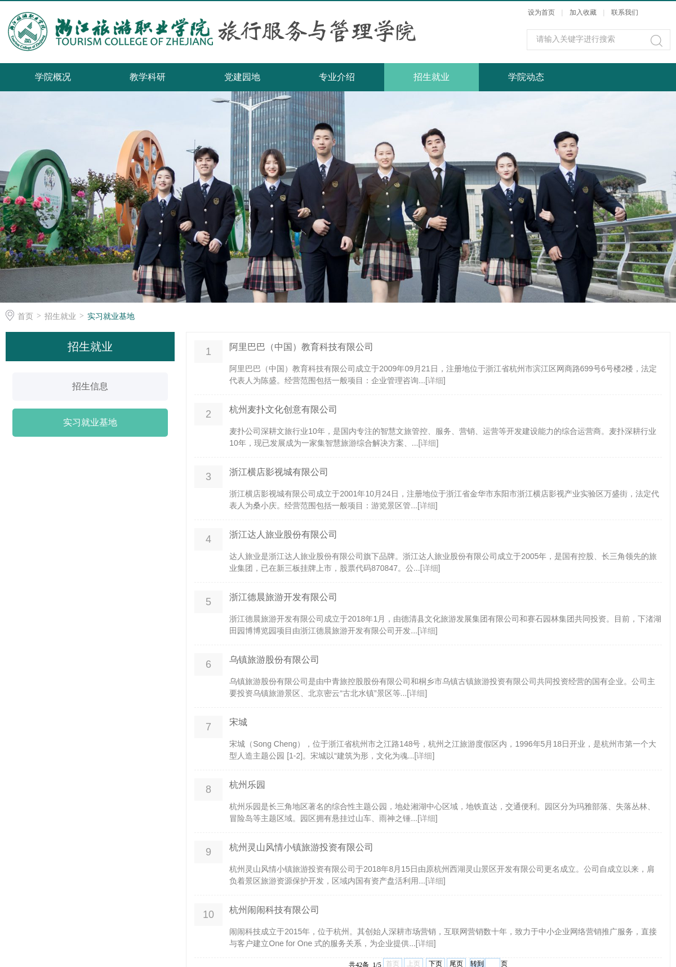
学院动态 (526, 77)
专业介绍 (337, 77)
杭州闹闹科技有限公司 (274, 910)
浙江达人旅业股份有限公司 (283, 534)
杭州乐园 (247, 784)
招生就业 (431, 77)
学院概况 (53, 77)
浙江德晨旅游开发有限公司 (283, 597)
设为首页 (541, 12)
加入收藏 (583, 12)
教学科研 (148, 77)
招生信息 (90, 386)
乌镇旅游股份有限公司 (274, 659)
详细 (435, 380)
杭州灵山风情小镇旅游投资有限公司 (301, 847)
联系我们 (624, 12)
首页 (25, 316)
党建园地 (242, 77)
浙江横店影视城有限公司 (278, 472)
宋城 (238, 722)
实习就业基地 (111, 316)
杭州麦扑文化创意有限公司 (283, 409)
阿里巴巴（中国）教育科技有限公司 (301, 347)
